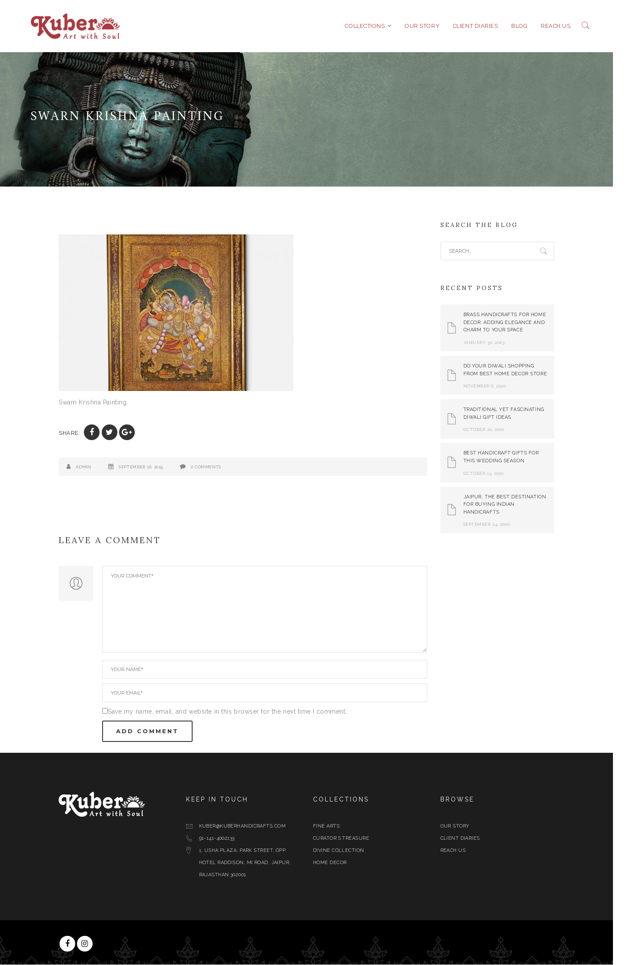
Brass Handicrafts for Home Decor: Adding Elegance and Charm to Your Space (511, 322)
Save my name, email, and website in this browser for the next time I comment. (233, 711)
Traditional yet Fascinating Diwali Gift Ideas (510, 414)
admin (90, 467)
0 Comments (212, 467)
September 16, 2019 (147, 467)
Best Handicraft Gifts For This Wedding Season (508, 457)
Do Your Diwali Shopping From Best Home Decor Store (512, 370)
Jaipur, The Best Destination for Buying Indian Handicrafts (511, 504)
